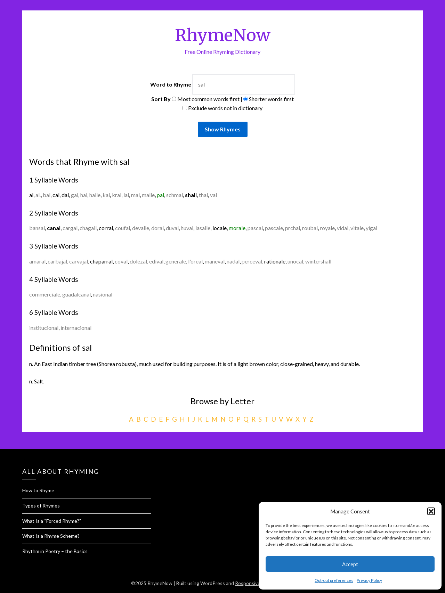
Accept (350, 564)
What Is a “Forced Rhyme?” (51, 521)
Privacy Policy (369, 580)
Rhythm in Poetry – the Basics (55, 551)
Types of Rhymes (41, 506)
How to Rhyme (38, 490)
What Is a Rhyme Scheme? (51, 536)
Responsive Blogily (255, 583)
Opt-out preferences (334, 580)
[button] (431, 511)
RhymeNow (222, 35)
